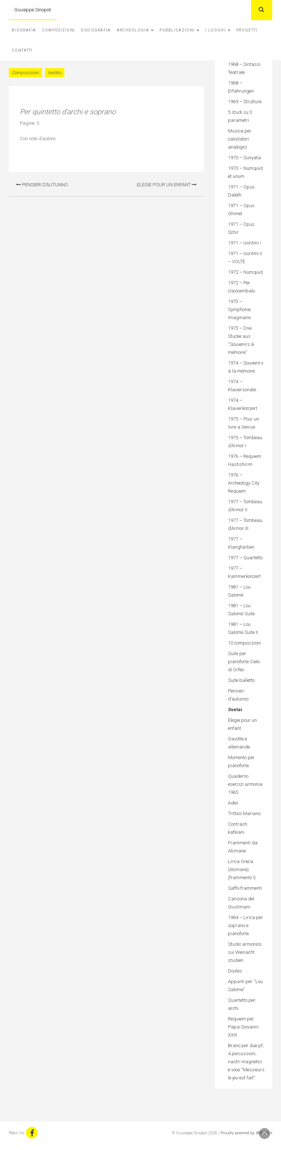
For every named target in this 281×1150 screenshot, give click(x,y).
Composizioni (58, 30)
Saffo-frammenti (245, 888)
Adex (233, 803)
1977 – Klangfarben (241, 543)
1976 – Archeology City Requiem (243, 483)
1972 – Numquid (245, 272)
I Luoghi (218, 30)
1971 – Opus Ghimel (241, 209)
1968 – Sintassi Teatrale (244, 68)
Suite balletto (241, 680)
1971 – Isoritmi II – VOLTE (245, 257)
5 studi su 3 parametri (240, 116)
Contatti (22, 50)
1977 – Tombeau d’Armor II (245, 505)
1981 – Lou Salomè (239, 591)
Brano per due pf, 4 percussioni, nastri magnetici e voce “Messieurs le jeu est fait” (246, 1061)
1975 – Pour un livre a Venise (243, 423)
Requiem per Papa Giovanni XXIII (243, 1027)
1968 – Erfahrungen (241, 87)
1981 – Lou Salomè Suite (241, 609)
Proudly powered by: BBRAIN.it (246, 1133)
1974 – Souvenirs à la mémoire (245, 367)
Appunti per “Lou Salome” (245, 985)
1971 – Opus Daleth (241, 191)
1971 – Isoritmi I (244, 243)
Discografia (95, 30)
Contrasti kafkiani (237, 828)
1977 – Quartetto (245, 557)
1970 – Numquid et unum (245, 172)
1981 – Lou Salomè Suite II (243, 628)
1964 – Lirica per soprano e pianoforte (245, 925)
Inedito (54, 72)
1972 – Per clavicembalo (241, 287)
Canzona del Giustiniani (241, 903)
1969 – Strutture (245, 101)
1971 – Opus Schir (241, 228)
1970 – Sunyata (244, 157)
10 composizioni (244, 643)
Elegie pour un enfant (166, 184)
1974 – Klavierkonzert (242, 404)
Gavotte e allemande (239, 743)
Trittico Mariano (244, 813)
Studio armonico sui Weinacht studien (244, 952)
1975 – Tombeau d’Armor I (245, 441)
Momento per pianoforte (241, 761)
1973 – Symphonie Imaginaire (239, 309)
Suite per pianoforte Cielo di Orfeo (244, 661)
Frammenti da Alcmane (243, 847)
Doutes (235, 971)
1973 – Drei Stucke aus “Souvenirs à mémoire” (241, 340)
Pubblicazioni (179, 30)
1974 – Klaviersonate (242, 385)
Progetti (246, 30)
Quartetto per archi (241, 1004)
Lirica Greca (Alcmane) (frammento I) (242, 869)
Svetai (235, 709)
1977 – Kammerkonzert (244, 572)
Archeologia (135, 30)
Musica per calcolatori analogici (239, 139)
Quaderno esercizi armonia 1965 (245, 784)
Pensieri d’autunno (42, 184)
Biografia (24, 30)
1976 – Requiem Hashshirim (244, 460)
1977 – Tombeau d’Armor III (245, 524)
